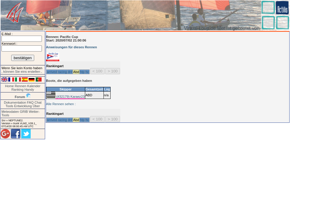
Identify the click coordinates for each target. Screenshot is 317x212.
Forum (20, 97)
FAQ (30, 102)
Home (9, 86)
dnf (70, 72)
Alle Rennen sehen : (61, 104)
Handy (29, 89)
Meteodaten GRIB (14, 111)
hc (87, 72)
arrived (52, 72)
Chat (38, 102)
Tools (9, 106)
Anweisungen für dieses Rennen (71, 47)
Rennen (20, 86)
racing (62, 72)
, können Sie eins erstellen (21, 71)
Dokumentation (15, 102)
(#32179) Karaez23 (70, 96)
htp (82, 72)
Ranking (18, 89)
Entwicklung (23, 106)
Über (36, 106)
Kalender (33, 86)
